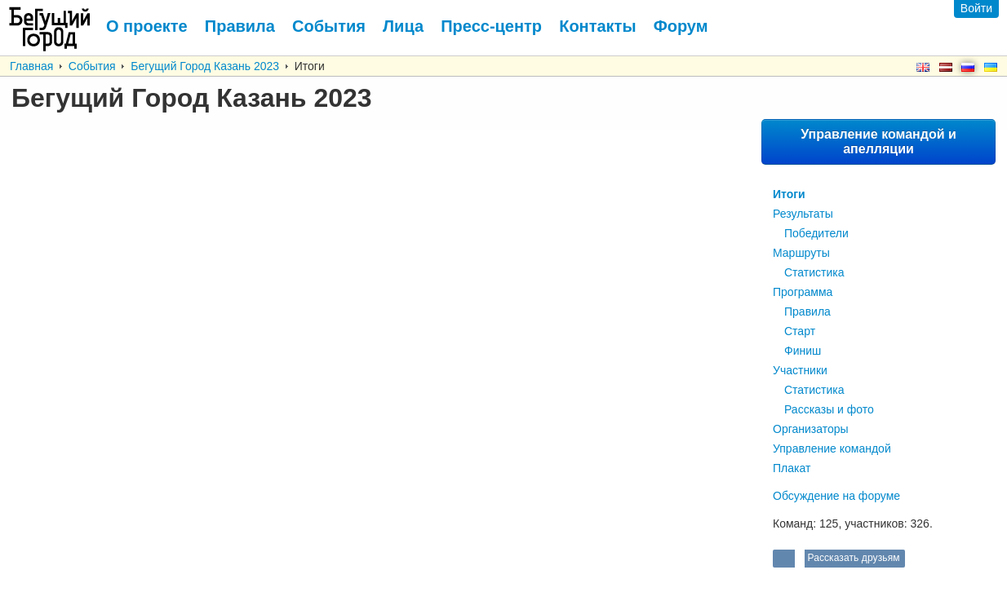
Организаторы (811, 428)
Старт (799, 331)
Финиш (802, 350)
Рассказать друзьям (852, 557)
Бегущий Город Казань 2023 (205, 66)
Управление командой (832, 448)
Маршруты (801, 252)
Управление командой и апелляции (878, 141)
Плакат (791, 468)
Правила (807, 311)
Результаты (803, 213)
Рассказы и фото (829, 409)
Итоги (789, 194)
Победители (816, 233)
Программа (802, 291)
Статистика (814, 272)
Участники (800, 370)
